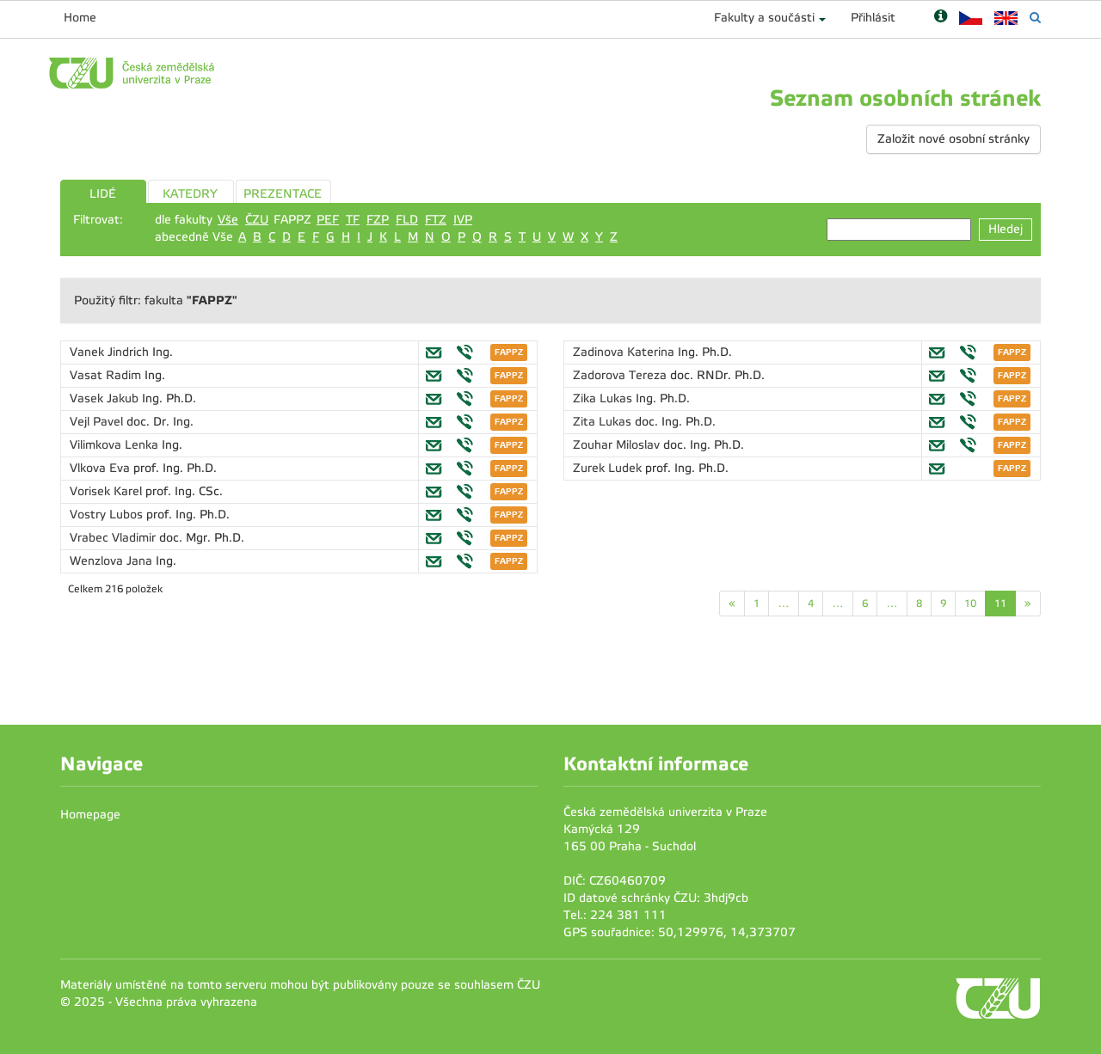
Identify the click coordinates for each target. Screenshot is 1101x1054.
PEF (328, 219)
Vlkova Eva (101, 468)
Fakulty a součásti (764, 17)
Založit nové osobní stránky (953, 138)
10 (970, 603)
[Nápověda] (940, 17)
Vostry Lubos (108, 514)
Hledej (1005, 229)
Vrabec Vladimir (114, 537)
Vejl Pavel (98, 421)
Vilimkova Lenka (116, 444)
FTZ (435, 219)
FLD (407, 219)
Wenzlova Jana (113, 561)
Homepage (90, 814)
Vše (228, 219)
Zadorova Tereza (621, 375)
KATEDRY (190, 193)
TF (353, 219)
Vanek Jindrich (111, 352)
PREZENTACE (282, 193)
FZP (377, 219)
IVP (462, 219)
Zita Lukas (604, 421)
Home (80, 17)
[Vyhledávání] (1035, 17)
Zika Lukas (604, 398)
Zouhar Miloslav (618, 444)
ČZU (256, 219)
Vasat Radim (107, 375)
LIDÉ (102, 193)
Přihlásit (873, 17)
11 (1000, 603)
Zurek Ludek (609, 468)
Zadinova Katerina (625, 352)
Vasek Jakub (106, 398)
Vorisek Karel (107, 491)
